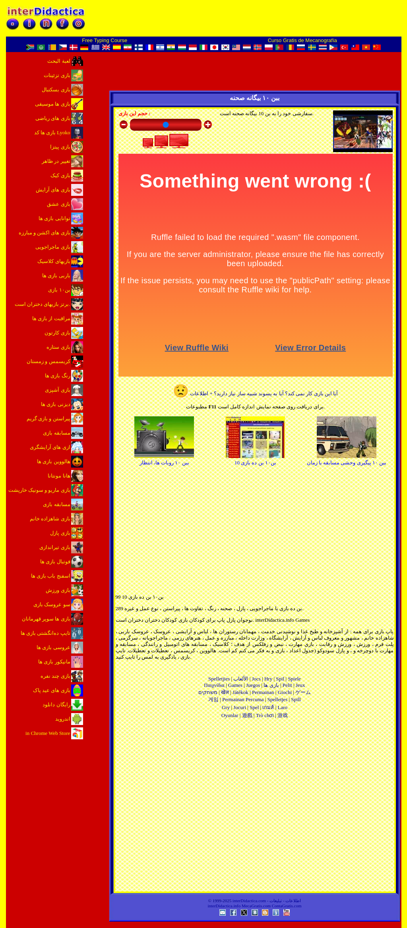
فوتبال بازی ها (55, 562)
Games (235, 685)
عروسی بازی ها (53, 647)
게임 (213, 699)
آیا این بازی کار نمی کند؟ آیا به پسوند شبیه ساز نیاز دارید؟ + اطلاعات (255, 393)
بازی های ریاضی (52, 118)
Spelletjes (277, 699)
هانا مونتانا (59, 476)
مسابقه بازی (56, 433)
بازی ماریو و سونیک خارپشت (39, 490)
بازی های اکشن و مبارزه (44, 233)
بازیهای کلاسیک (53, 261)
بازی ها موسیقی (52, 104)
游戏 (282, 715)
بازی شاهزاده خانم (50, 519)
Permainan (263, 692)
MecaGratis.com (256, 905)
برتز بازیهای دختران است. (42, 304)
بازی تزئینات (57, 75)
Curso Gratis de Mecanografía (302, 40)
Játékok (240, 692)
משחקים (207, 692)
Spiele (294, 679)
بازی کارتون (57, 333)
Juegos (253, 685)
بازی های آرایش (53, 190)
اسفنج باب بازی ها (50, 576)
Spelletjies (219, 679)
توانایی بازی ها (54, 218)
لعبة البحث (58, 61)
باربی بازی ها (56, 275)
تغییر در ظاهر (56, 161)
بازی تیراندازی (54, 547)
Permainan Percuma (243, 699)
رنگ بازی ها (57, 376)
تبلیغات (275, 900)
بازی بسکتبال (56, 90)
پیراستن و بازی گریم (48, 418)
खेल (225, 692)
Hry (268, 679)
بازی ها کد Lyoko (52, 132)
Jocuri (239, 707)
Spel (254, 707)
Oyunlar (229, 715)
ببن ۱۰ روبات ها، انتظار (164, 459)
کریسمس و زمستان (48, 361)
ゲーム (303, 692)
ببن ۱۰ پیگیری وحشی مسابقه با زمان (347, 459)
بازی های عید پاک (51, 690)
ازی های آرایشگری (50, 447)
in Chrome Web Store (47, 733)
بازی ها (271, 685)
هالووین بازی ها (53, 461)
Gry (226, 707)
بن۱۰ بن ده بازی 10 (255, 459)
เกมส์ (268, 707)
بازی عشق (58, 204)
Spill (296, 699)
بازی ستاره (58, 347)
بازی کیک (60, 175)
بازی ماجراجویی (52, 247)
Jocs (256, 679)
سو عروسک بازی (51, 604)
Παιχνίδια (214, 685)
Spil (280, 679)
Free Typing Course (104, 40)
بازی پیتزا (60, 147)
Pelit (287, 685)
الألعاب (240, 679)
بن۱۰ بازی (59, 290)
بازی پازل (60, 533)
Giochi (285, 692)
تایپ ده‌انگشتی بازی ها (45, 633)
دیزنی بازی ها (55, 404)
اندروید (62, 719)
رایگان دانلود (56, 705)
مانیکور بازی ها (54, 662)
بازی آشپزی (57, 390)
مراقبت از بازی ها (51, 318)
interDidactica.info (223, 905)
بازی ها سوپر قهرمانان (46, 619)
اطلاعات (293, 900)
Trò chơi (265, 715)
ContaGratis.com (287, 905)
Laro (283, 707)
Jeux (300, 685)
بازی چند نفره (55, 676)
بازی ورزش (58, 590)
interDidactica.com (249, 900)
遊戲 (247, 715)
